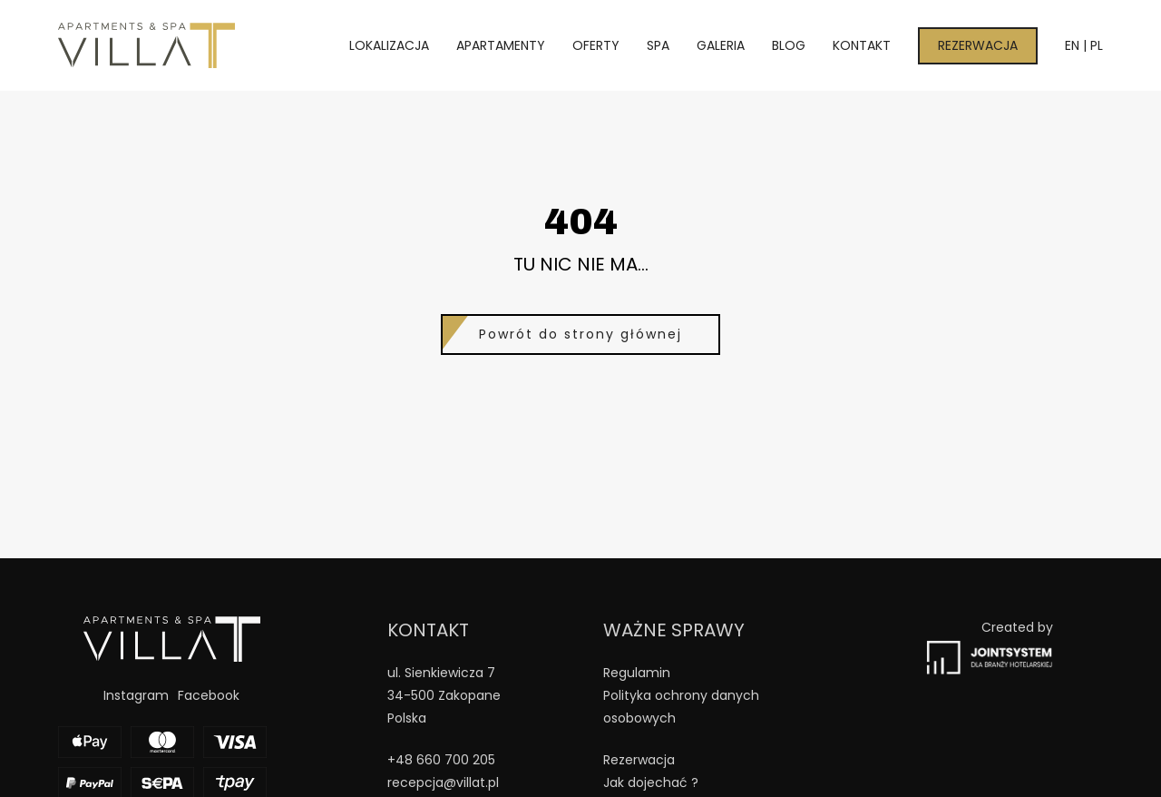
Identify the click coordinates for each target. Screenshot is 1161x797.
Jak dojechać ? (650, 782)
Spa (658, 45)
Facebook (208, 695)
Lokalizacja (389, 45)
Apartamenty (500, 45)
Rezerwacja (978, 45)
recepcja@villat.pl (443, 782)
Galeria (721, 45)
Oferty (596, 45)
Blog (788, 45)
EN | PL (1084, 45)
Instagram (136, 695)
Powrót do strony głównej (580, 334)
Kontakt (862, 45)
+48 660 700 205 (441, 760)
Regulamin (636, 673)
